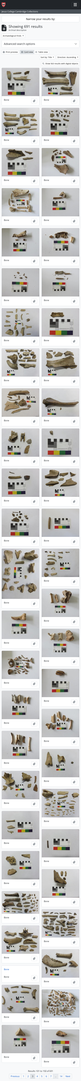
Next (68, 1076)
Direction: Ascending (67, 57)
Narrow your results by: (40, 19)
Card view (27, 52)
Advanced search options (19, 44)
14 (61, 1076)
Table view (41, 52)
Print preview (10, 52)
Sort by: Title (46, 57)
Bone (6, 969)
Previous (15, 1076)
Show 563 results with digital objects (60, 63)
